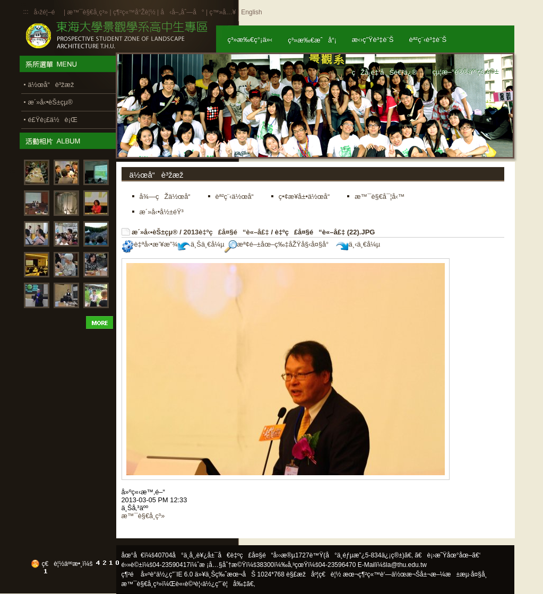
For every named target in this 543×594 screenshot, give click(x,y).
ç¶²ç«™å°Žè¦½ (134, 12)
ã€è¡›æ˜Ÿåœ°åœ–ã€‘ (447, 555)
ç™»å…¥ (222, 12)
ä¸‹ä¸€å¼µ (358, 244)
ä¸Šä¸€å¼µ (201, 244)
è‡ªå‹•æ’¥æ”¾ (150, 244)
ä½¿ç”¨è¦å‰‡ (224, 584)
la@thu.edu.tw (406, 565)
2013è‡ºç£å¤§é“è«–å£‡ (226, 232)
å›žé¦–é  (48, 12)
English (251, 12)
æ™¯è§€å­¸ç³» (88, 12)
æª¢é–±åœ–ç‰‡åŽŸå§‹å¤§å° (279, 244)
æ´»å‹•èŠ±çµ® (155, 232)
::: (26, 11)
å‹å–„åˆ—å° (182, 12)
